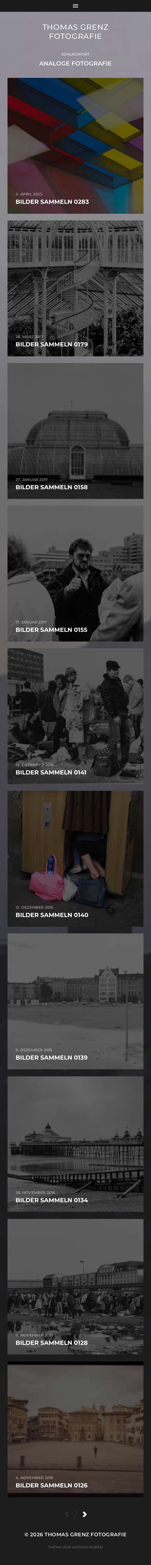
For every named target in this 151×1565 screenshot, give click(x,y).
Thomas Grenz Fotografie (75, 32)
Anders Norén (87, 1547)
